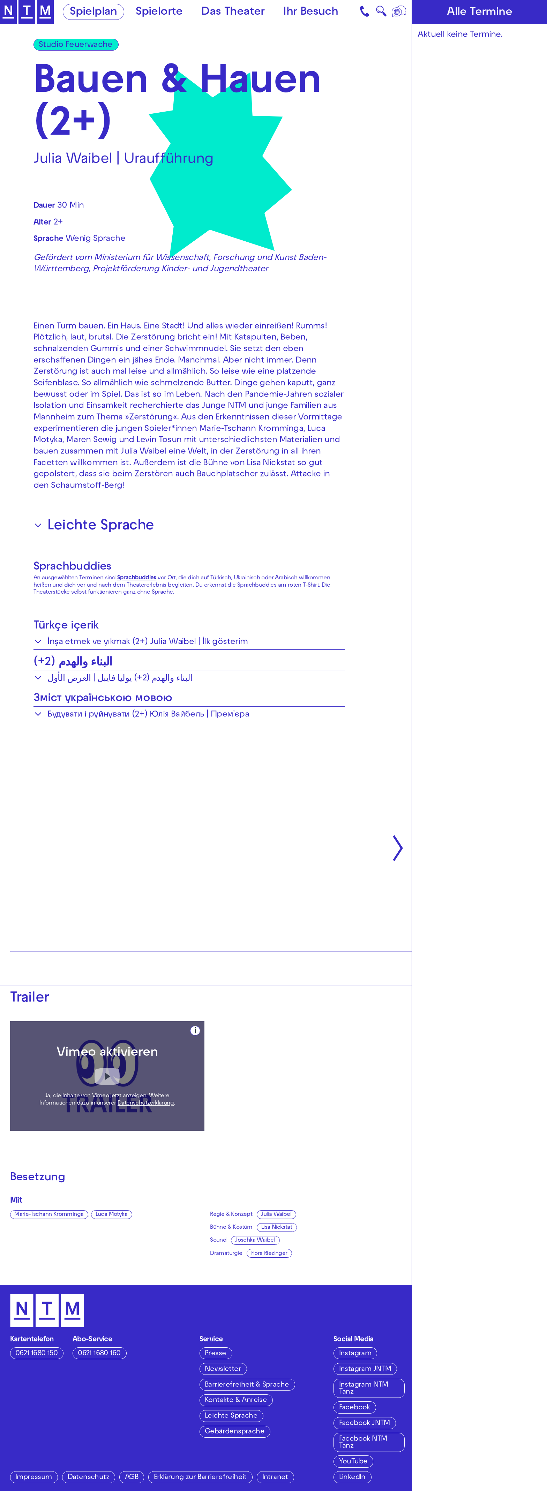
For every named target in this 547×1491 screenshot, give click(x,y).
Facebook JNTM (364, 1423)
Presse (215, 1353)
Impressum (33, 1477)
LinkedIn (352, 1477)
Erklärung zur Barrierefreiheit (200, 1477)
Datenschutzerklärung (146, 1103)
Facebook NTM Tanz (363, 1442)
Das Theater (232, 12)
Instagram (355, 1353)
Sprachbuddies (72, 567)
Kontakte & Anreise (236, 1400)
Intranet (275, 1477)
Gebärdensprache (234, 1432)
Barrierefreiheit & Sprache (247, 1385)
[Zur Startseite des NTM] (27, 12)
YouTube (353, 1462)
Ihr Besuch (310, 12)
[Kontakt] (365, 12)
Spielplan (93, 12)
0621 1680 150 (36, 1353)
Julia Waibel (276, 1215)
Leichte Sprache (231, 1416)
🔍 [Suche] (381, 13)
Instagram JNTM (365, 1369)
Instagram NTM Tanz (363, 1388)
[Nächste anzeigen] (398, 848)
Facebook (354, 1408)
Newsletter (223, 1369)
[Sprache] (400, 12)
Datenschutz (88, 1477)
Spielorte (159, 12)
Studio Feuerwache (76, 45)
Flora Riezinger (269, 1254)
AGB (131, 1477)
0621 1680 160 (99, 1353)
